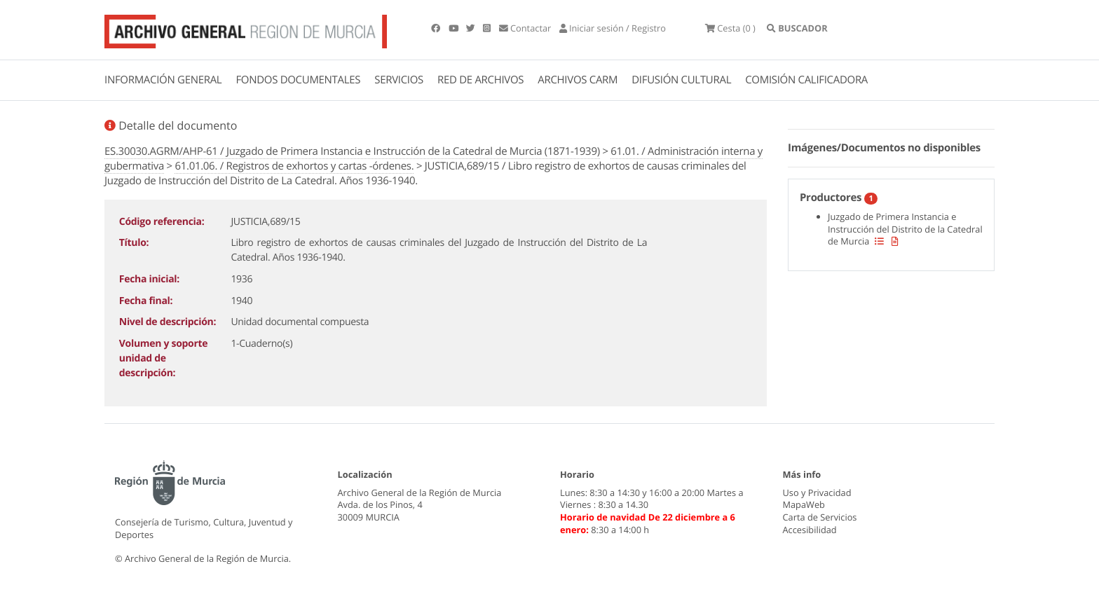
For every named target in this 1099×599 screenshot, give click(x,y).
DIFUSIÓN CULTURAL (681, 80)
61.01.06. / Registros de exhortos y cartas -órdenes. (294, 166)
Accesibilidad (810, 529)
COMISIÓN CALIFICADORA (806, 80)
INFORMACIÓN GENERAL (162, 80)
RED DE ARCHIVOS (480, 80)
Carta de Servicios (820, 517)
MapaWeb (804, 504)
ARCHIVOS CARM (577, 80)
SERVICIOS (398, 80)
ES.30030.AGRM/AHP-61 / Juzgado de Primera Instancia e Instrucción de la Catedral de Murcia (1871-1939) (352, 151)
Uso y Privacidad (817, 492)
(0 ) (730, 28)
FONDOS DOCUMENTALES (297, 80)
